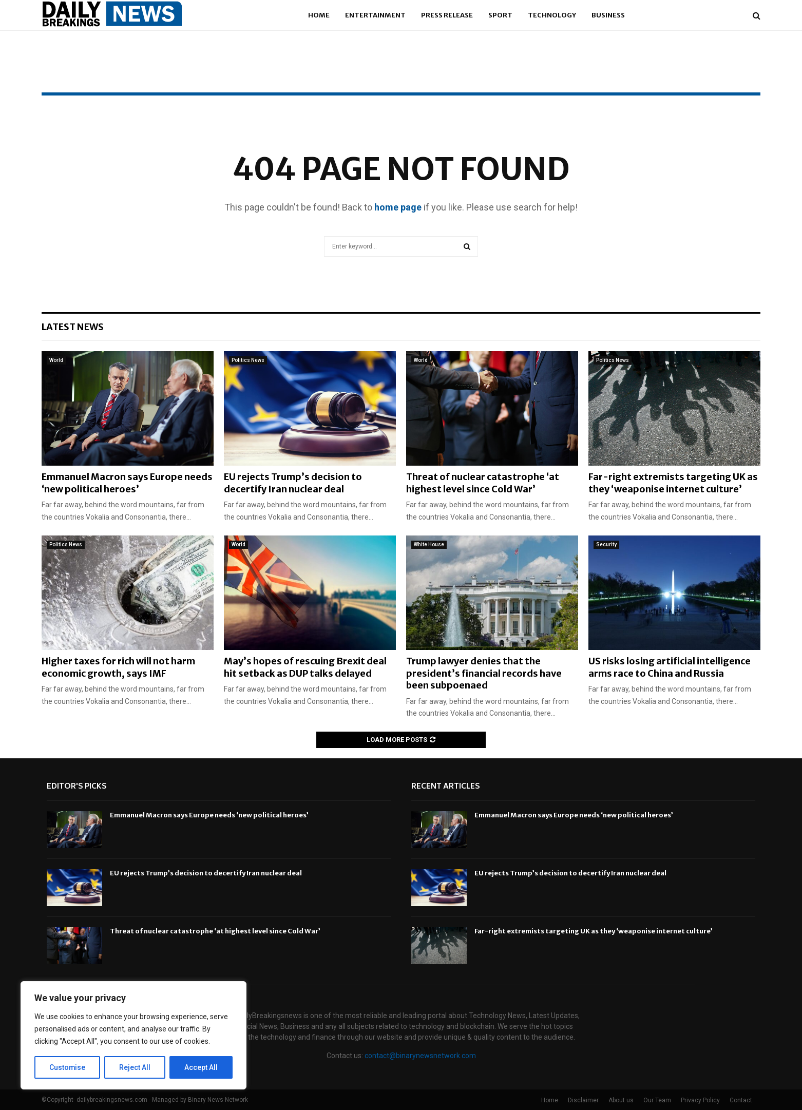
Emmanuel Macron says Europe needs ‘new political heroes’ (127, 482)
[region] (133, 1035)
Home (319, 15)
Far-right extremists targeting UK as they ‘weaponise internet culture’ (673, 482)
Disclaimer (583, 1100)
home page (398, 207)
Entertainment (375, 15)
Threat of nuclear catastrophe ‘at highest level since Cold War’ (482, 482)
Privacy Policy (700, 1100)
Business (608, 15)
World (56, 360)
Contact (741, 1100)
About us (621, 1100)
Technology (552, 15)
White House (429, 544)
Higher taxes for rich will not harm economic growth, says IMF (118, 667)
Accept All (201, 1067)
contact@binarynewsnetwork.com (420, 1055)
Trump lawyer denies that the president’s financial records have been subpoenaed (484, 673)
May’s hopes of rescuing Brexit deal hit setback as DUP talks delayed (305, 667)
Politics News (248, 360)
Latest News (73, 327)
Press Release (447, 15)
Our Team (657, 1100)
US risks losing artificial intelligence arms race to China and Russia (669, 667)
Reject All (135, 1067)
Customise (67, 1067)
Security (606, 544)
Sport (500, 15)
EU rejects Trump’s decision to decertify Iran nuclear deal (293, 482)
